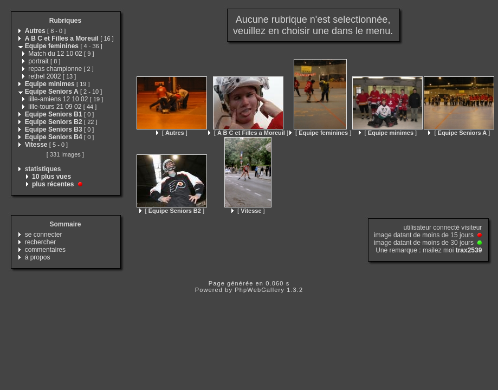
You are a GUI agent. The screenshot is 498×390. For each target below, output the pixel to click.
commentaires (45, 249)
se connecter (43, 234)
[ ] (171, 132)
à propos (37, 257)
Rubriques (65, 20)
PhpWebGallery (259, 290)
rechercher (40, 242)
